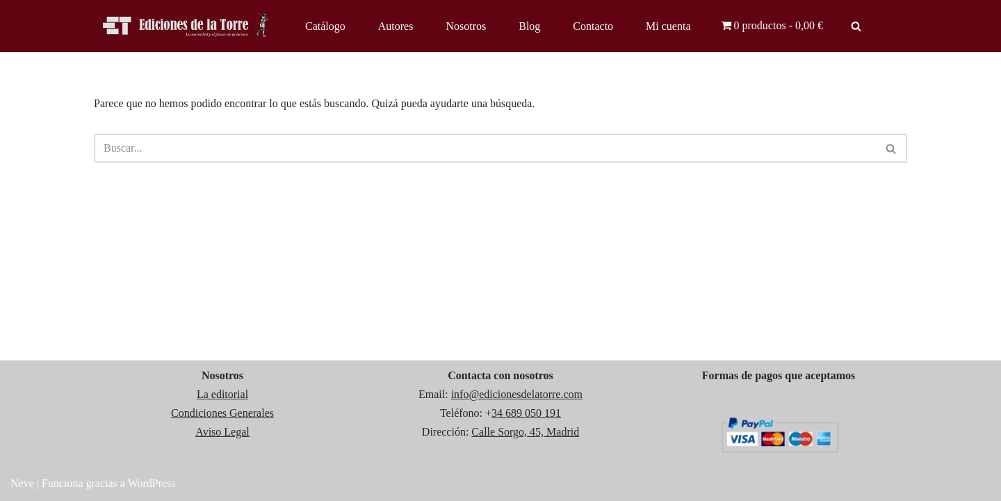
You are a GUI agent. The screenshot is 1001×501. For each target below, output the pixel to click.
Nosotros (466, 26)
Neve (22, 483)
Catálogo (325, 26)
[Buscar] (856, 26)
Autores (396, 26)
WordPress (152, 483)
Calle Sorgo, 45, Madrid (525, 432)
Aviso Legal (222, 432)
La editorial (222, 394)
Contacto (593, 26)
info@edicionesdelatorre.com (517, 394)
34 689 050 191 (526, 413)
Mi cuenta (668, 26)
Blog (529, 26)
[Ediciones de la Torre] (188, 26)
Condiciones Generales (222, 413)
